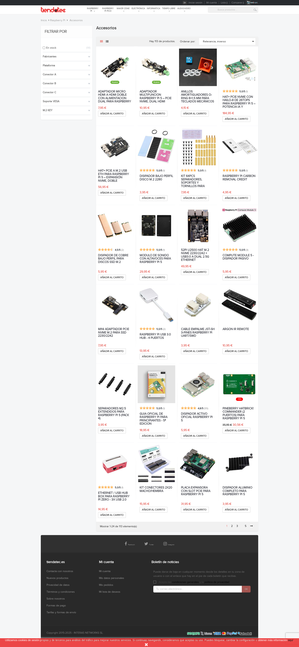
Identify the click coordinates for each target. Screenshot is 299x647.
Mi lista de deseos (109, 591)
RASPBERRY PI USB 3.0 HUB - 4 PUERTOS (155, 336)
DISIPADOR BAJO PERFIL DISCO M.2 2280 (156, 177)
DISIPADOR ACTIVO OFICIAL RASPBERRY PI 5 (197, 417)
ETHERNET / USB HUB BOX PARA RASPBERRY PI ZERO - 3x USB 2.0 (113, 496)
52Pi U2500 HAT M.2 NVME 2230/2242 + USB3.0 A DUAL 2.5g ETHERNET (195, 255)
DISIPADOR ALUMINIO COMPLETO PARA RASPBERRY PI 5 (237, 491)
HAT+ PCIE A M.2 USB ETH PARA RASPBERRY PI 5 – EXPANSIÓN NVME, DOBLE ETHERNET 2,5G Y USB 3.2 (113, 175)
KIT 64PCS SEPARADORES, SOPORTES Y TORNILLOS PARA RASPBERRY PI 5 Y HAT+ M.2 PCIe (197, 181)
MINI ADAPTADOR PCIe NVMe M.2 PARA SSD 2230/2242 (113, 333)
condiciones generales (185, 582)
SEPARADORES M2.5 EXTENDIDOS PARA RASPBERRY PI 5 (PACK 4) (113, 413)
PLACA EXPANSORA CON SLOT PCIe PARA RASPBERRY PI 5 (195, 491)
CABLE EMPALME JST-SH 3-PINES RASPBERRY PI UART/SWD (198, 333)
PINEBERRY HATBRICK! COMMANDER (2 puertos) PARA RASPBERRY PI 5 (238, 413)
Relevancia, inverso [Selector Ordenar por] (229, 41)
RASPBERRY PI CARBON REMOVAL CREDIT (239, 177)
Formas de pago (56, 605)
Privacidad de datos (58, 585)
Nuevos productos (57, 578)
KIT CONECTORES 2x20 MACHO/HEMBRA (156, 489)
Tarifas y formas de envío (61, 612)
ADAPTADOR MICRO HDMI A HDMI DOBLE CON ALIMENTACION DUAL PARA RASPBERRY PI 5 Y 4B (114, 96)
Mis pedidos (106, 585)
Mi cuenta (104, 571)
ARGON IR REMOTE (236, 329)
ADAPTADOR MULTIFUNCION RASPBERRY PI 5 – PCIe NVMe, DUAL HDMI (155, 96)
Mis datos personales (111, 578)
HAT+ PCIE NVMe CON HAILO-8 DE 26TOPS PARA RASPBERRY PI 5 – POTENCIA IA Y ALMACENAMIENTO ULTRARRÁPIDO (239, 102)
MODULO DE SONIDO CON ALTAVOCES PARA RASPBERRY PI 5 (155, 259)
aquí (290, 640)
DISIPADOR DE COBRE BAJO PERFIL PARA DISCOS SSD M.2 (113, 259)
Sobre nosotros (56, 598)
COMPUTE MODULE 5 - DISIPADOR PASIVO (238, 257)
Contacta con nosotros (60, 571)
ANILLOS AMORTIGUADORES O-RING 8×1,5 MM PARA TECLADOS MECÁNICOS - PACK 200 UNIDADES (197, 96)
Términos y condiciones (61, 591)
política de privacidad (216, 582)
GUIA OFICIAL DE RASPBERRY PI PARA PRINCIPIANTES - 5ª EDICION (153, 419)
